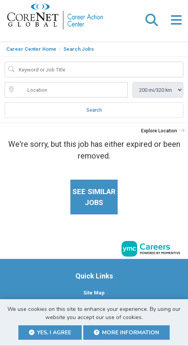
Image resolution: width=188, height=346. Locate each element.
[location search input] (72, 90)
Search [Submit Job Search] (94, 110)
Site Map (94, 293)
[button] (176, 20)
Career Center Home (31, 49)
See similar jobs (94, 197)
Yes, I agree (50, 332)
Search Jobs (78, 49)
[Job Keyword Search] (99, 69)
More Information (126, 332)
